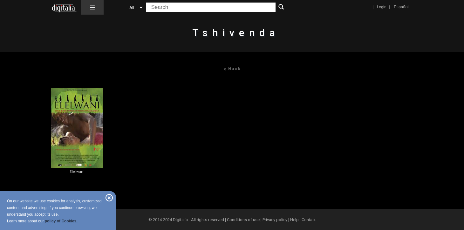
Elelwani (77, 172)
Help (294, 219)
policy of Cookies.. (61, 221)
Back (232, 68)
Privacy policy (275, 219)
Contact (309, 219)
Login (381, 7)
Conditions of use (244, 219)
